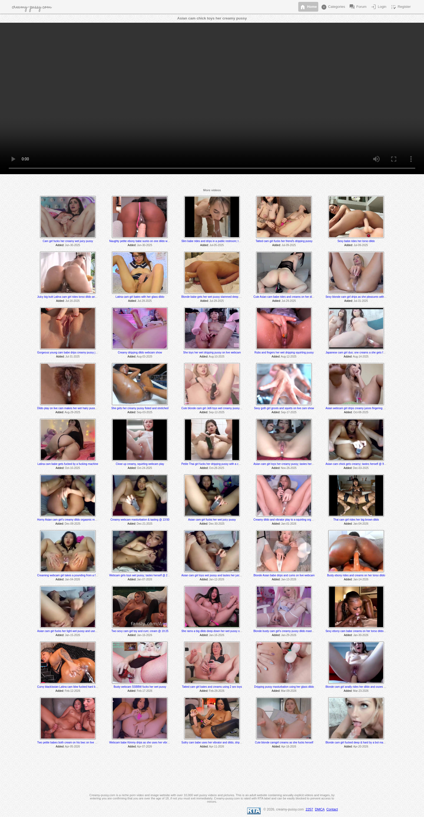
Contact (332, 809)
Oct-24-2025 (144, 468)
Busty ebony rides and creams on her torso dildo (356, 575)
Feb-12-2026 (72, 690)
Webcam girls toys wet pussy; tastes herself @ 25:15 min (143, 575)
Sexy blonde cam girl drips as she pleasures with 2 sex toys (361, 296)
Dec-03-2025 (361, 468)
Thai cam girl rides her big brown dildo (356, 519)
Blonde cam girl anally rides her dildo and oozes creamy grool (362, 686)
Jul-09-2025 (288, 245)
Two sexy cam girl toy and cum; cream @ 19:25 (139, 631)
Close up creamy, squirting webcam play (140, 463)
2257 (309, 809)
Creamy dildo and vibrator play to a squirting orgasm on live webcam (294, 519)
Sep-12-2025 (216, 412)
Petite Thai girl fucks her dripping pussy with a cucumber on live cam (222, 463)
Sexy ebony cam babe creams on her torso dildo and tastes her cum (366, 631)
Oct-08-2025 (360, 412)
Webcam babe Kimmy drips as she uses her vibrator (140, 742)
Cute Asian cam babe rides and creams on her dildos (285, 296)
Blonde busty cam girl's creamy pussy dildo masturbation (287, 631)
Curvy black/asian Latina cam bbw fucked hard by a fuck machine (76, 686)
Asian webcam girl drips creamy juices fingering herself (358, 408)
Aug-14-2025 (361, 356)
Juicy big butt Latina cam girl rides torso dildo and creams (71, 296)
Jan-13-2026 (288, 579)
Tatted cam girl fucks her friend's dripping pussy (284, 241)
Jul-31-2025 (361, 300)
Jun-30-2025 (72, 245)
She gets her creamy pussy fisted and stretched (139, 408)
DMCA (320, 809)
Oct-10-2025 (72, 468)
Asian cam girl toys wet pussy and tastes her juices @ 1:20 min (219, 575)
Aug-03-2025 (144, 356)
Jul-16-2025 (72, 300)
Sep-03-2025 (145, 412)
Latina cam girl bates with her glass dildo (139, 296)
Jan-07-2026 (144, 579)
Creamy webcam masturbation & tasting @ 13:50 (139, 519)
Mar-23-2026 (361, 690)
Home (308, 7)
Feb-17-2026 (144, 690)
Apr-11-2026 (216, 746)
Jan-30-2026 (360, 635)
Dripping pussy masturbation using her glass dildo (284, 686)
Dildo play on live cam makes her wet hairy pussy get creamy (74, 408)
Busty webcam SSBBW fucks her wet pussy (140, 686)
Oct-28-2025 (216, 468)
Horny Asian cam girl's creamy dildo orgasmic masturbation (72, 519)
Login (378, 7)
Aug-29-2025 (72, 412)
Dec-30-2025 (216, 523)
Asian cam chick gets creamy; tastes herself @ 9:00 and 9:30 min (365, 463)
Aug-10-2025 (216, 356)
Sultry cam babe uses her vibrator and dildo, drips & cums (216, 742)
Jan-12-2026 (216, 579)
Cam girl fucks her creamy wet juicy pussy (68, 241)
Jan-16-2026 (144, 635)
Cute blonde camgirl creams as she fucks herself (284, 742)
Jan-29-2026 (288, 635)
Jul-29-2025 (288, 300)
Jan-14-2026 (360, 579)
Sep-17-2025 (289, 412)
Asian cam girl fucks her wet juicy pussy (212, 519)
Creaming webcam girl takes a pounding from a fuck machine (74, 575)
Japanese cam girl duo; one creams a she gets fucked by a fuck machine (369, 352)
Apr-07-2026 (144, 746)
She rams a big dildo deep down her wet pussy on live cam (216, 631)
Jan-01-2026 (288, 523)
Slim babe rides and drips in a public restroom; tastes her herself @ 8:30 (224, 241)
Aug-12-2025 (289, 356)
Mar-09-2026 (288, 690)
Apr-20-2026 (360, 746)
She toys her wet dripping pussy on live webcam (212, 352)
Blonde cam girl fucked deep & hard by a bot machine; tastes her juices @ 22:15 (374, 742)
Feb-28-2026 (216, 690)
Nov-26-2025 (289, 468)
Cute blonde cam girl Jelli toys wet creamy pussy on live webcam (220, 408)
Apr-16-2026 (288, 746)
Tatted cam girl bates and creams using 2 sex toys (212, 686)
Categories (333, 7)
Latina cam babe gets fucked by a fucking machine (68, 463)
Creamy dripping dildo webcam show (140, 352)
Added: (60, 245)
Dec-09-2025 (72, 523)
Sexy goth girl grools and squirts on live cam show (284, 408)
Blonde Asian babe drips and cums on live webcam (284, 575)
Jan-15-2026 (72, 635)
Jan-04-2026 (360, 523)
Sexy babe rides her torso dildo (356, 241)
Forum (357, 7)
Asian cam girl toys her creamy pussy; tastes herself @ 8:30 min (291, 463)
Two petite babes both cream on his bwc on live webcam (71, 742)
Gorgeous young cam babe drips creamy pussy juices (69, 352)
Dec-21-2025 (145, 523)
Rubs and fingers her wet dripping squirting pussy (284, 352)
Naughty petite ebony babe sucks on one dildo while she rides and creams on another (160, 241)
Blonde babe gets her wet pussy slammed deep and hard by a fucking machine (228, 296)
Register (400, 7)
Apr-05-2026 (72, 746)
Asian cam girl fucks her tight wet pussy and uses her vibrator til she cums (81, 631)
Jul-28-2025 (144, 300)
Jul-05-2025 (217, 245)
